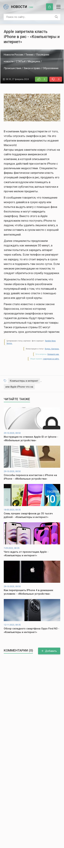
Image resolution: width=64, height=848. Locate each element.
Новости (22, 7)
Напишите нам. (53, 354)
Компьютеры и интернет (24, 380)
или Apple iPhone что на (19, 386)
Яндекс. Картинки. (52, 349)
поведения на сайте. (51, 359)
